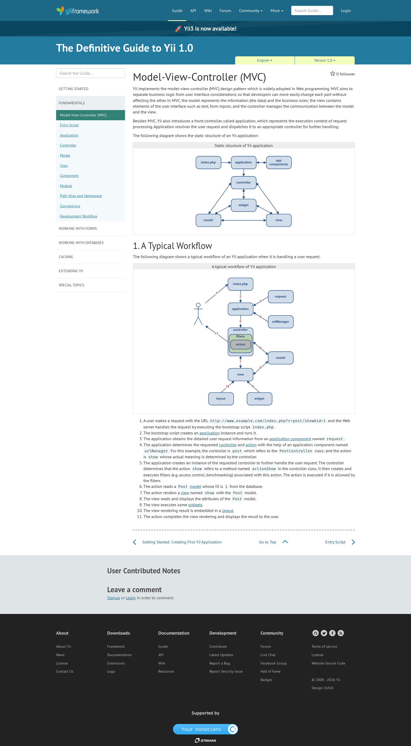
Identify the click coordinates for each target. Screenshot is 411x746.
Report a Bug (219, 663)
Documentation (119, 654)
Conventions (70, 206)
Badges (266, 679)
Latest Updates (221, 654)
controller (228, 444)
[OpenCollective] (205, 729)
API (193, 10)
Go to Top (273, 541)
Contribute (218, 646)
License (62, 663)
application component (290, 438)
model (195, 486)
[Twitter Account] (323, 633)
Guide (177, 10)
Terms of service (324, 646)
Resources (166, 671)
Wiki (208, 10)
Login (346, 10)
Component (69, 175)
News (60, 654)
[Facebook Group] (332, 633)
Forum (225, 10)
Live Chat (268, 654)
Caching (66, 256)
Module (66, 185)
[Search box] (90, 73)
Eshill (329, 687)
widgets (195, 504)
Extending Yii (71, 271)
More (277, 10)
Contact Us (64, 671)
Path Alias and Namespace (81, 195)
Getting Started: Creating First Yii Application (177, 541)
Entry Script (69, 125)
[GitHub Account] (315, 633)
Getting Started (73, 88)
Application (69, 135)
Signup (113, 597)
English (264, 60)
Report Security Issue (226, 671)
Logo (111, 671)
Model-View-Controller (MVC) (83, 115)
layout (227, 510)
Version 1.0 (324, 60)
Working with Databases (81, 242)
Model (65, 155)
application (209, 432)
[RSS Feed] (340, 633)
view (185, 492)
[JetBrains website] (205, 740)
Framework (116, 646)
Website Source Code (328, 663)
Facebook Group (274, 663)
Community (251, 10)
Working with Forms (78, 228)
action (251, 444)
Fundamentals (72, 103)
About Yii (63, 646)
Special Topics (71, 285)
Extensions (116, 663)
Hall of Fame (270, 671)
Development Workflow (78, 216)
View (64, 165)
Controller (68, 145)
